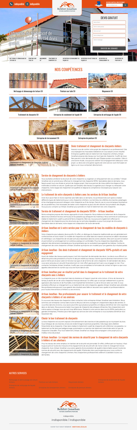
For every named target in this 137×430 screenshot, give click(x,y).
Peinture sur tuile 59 (32, 59)
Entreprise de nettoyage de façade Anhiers (22, 386)
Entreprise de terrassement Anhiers (52, 388)
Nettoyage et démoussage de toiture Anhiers (23, 381)
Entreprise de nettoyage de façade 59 (89, 59)
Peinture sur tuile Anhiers (48, 382)
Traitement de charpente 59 (53, 59)
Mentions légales (79, 427)
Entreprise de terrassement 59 (104, 59)
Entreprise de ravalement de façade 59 (71, 59)
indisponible (16, 4)
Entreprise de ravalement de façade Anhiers (111, 381)
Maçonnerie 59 (43, 59)
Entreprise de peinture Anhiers (79, 388)
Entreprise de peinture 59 (119, 59)
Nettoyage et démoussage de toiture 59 (18, 59)
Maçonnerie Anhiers (75, 382)
